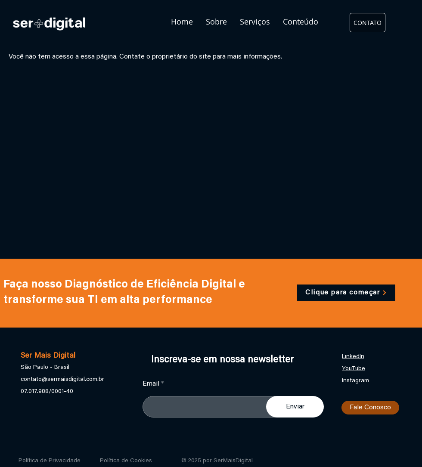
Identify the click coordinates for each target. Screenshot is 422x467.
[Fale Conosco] (370, 407)
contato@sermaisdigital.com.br (62, 380)
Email (151, 383)
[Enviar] (295, 407)
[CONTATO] (367, 22)
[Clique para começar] (346, 292)
